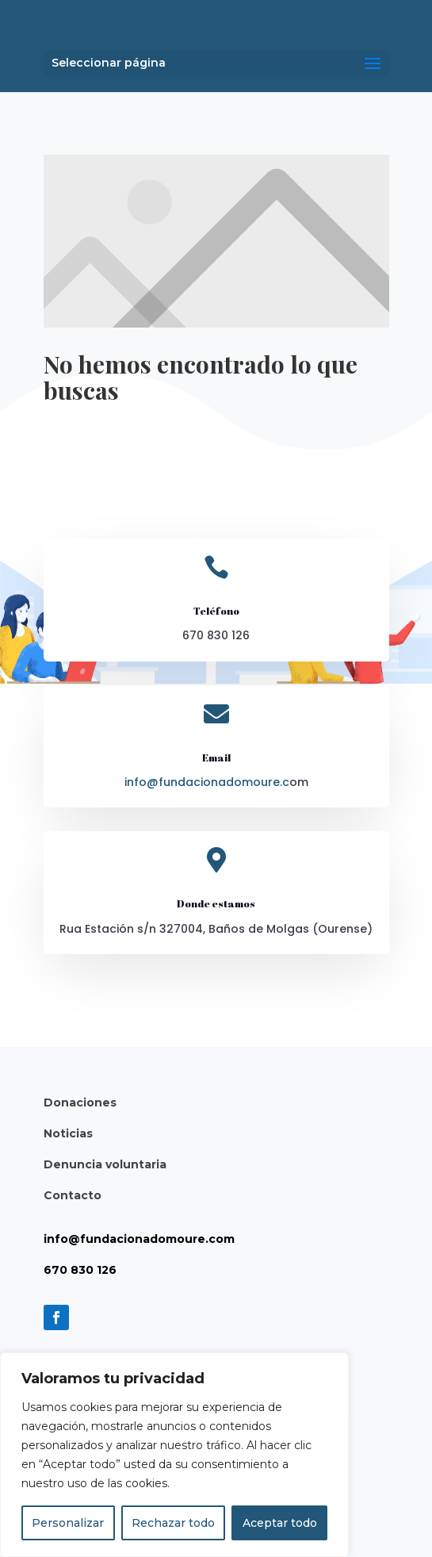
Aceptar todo (280, 1523)
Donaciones (80, 1102)
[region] (174, 1454)
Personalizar (68, 1523)
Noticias (68, 1133)
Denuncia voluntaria (105, 1164)
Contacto (72, 1195)
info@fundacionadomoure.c (206, 782)
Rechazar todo (173, 1523)
